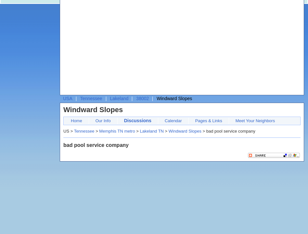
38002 (142, 98)
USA (67, 98)
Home (76, 120)
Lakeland (119, 98)
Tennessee (91, 98)
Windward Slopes (185, 131)
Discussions (137, 120)
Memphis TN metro (117, 131)
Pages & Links (208, 120)
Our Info (103, 120)
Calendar (173, 120)
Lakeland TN (151, 131)
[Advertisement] (156, 49)
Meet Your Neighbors (255, 120)
